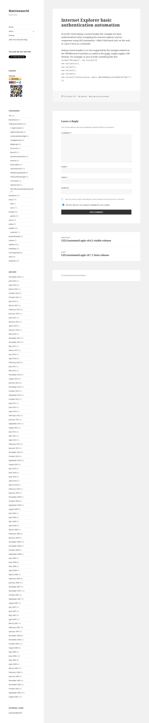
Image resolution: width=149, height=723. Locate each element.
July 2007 (12, 607)
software (12, 244)
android (13, 232)
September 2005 (15, 693)
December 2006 (15, 635)
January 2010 (14, 493)
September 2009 (15, 505)
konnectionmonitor (18, 156)
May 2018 (12, 334)
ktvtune (13, 160)
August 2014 (13, 379)
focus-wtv (14, 148)
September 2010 (15, 460)
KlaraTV (13, 152)
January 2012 (14, 419)
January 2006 (14, 676)
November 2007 (15, 591)
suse (12, 208)
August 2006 (13, 648)
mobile (11, 228)
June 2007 (12, 611)
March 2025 (13, 289)
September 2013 (15, 395)
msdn (107, 53)
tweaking (12, 248)
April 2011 (13, 440)
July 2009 (12, 513)
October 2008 (14, 550)
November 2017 (15, 342)
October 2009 (14, 501)
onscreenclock (16, 168)
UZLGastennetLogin (18, 177)
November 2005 (15, 684)
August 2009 (13, 509)
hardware (12, 195)
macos (11, 220)
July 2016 (12, 354)
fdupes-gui (14, 144)
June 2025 (12, 281)
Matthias (83, 96)
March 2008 (13, 574)
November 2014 (15, 375)
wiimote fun (15, 185)
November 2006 (15, 640)
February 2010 (14, 489)
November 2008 (15, 546)
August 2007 (13, 603)
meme (11, 224)
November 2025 (15, 277)
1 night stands (15, 128)
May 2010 (12, 477)
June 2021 (12, 318)
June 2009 (12, 517)
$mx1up (22, 86)
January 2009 (14, 538)
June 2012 (12, 407)
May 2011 (12, 436)
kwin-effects (15, 165)
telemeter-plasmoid (17, 173)
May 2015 (12, 370)
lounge (11, 212)
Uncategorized (14, 253)
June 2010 (12, 472)
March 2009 (13, 529)
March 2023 (13, 305)
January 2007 (14, 631)
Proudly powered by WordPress (73, 275)
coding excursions (16, 124)
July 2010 (12, 468)
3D (10, 116)
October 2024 (14, 293)
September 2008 (15, 554)
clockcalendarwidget (18, 136)
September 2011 (15, 424)
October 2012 (14, 399)
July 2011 (12, 432)
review (11, 240)
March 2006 (13, 668)
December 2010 (15, 452)
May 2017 (12, 346)
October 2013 (14, 391)
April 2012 (13, 411)
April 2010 (13, 481)
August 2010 (13, 464)
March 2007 (13, 623)
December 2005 (15, 680)
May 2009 (12, 521)
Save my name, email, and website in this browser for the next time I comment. (95, 199)
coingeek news (16, 140)
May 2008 (12, 566)
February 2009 (14, 534)
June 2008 (12, 562)
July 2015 (12, 366)
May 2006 (12, 660)
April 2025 (13, 285)
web (10, 257)
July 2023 (12, 301)
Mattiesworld (19, 11)
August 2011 (13, 428)
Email (64, 177)
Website (65, 188)
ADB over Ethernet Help (18, 39)
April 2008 (13, 570)
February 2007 (14, 627)
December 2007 (15, 587)
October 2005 (14, 688)
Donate (11, 35)
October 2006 (14, 644)
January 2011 (14, 448)
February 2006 (14, 672)
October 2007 (14, 595)
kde (11, 204)
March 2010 (13, 485)
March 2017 (13, 350)
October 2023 (14, 297)
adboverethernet (16, 132)
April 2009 (13, 525)
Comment (66, 133)
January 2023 (14, 313)
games (12, 216)
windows (12, 261)
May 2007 (12, 615)
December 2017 (15, 338)
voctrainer (14, 181)
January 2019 (14, 330)
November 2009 (15, 497)
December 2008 (15, 542)
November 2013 (15, 387)
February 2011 (14, 444)
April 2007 (13, 619)
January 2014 (14, 383)
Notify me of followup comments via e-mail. (85, 205)
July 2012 (12, 403)
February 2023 (14, 309)
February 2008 (14, 578)
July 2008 (12, 558)
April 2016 (13, 358)
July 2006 (12, 652)
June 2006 (12, 656)
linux (11, 199)
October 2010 (14, 456)
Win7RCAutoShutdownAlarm (21, 189)
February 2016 (14, 362)
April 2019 (13, 326)
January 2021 (14, 322)
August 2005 (13, 697)
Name (64, 167)
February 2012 (14, 415)
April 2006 (13, 664)
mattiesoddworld (15, 713)
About (11, 31)
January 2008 (14, 583)
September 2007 (15, 599)
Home (11, 27)
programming (14, 236)
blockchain (13, 120)
